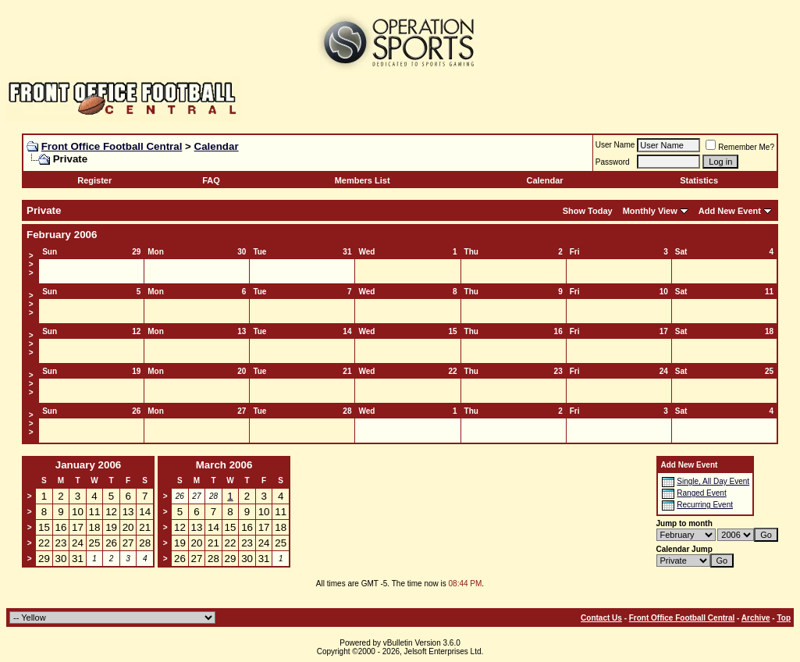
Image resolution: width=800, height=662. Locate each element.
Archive (755, 618)
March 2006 (224, 465)
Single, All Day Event (713, 481)
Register (94, 180)
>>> (31, 264)
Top (784, 618)
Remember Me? (740, 147)
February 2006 (62, 234)
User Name (615, 145)
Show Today (588, 210)
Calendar (216, 146)
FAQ (211, 180)
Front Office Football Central (112, 146)
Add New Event (730, 210)
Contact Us (601, 618)
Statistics (699, 180)
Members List (362, 180)
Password (613, 162)
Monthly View (650, 210)
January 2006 (88, 465)
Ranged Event (701, 493)
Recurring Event (705, 504)
